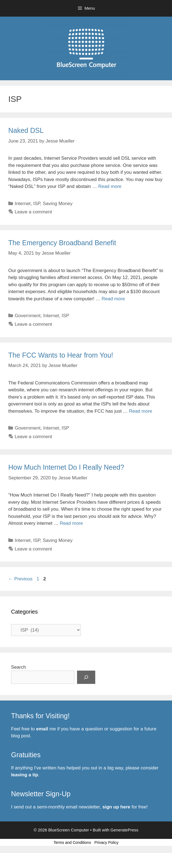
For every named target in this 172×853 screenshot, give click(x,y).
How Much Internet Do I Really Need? (66, 467)
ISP (36, 203)
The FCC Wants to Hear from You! (60, 355)
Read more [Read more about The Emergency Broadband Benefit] (113, 298)
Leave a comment (33, 211)
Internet (23, 203)
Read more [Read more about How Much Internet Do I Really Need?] (71, 523)
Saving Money (58, 203)
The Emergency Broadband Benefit (62, 243)
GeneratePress (124, 830)
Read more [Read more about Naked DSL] (109, 186)
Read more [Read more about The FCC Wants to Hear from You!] (140, 411)
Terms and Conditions (72, 842)
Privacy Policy (106, 842)
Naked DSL (26, 130)
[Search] (86, 677)
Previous (20, 578)
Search (18, 667)
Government (28, 315)
